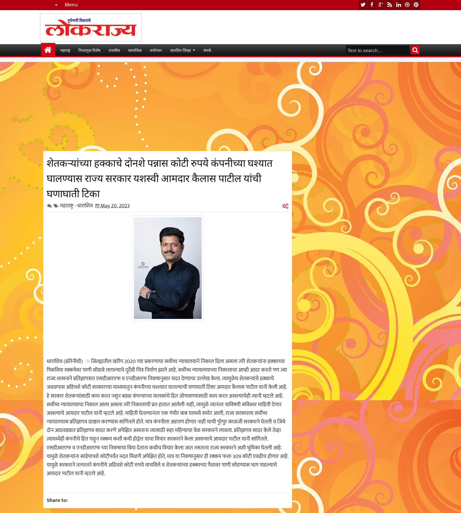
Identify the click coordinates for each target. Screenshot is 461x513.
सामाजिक (135, 50)
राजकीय (114, 50)
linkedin (398, 5)
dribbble (407, 5)
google (381, 5)
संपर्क (207, 50)
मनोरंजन (156, 50)
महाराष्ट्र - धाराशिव (76, 205)
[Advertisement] (167, 106)
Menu (71, 5)
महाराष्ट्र (65, 50)
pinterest (416, 5)
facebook (372, 5)
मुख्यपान (48, 50)
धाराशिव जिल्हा (180, 50)
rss (389, 5)
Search (415, 50)
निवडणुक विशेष (89, 50)
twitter (363, 5)
